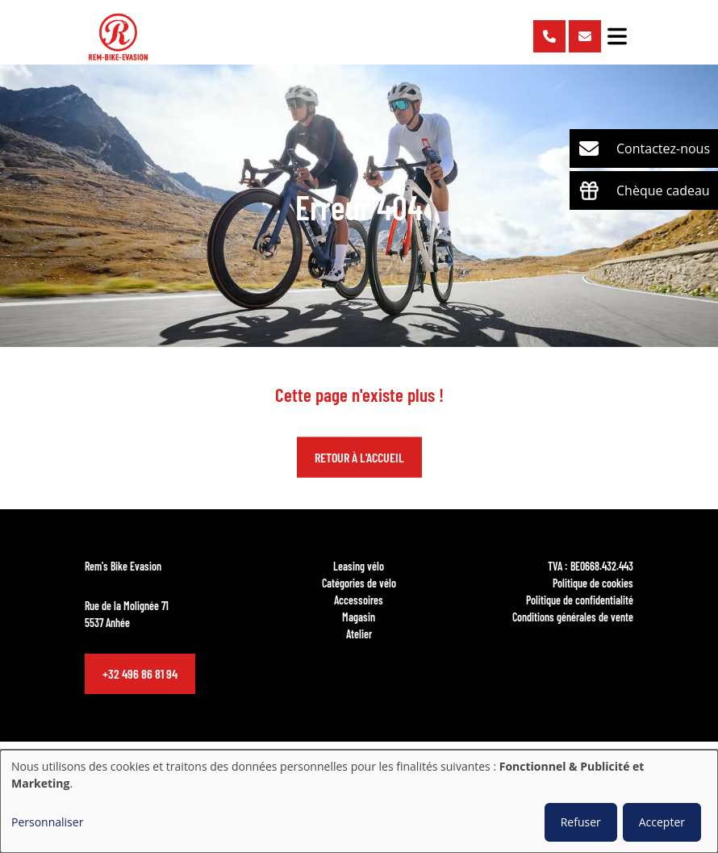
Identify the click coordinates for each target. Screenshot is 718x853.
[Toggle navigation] (617, 36)
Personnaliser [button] (47, 822)
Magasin (358, 616)
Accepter (662, 822)
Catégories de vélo (359, 582)
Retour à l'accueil (359, 457)
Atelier (359, 633)
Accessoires (358, 599)
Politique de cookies (593, 582)
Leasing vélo (358, 565)
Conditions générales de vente (572, 616)
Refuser (581, 822)
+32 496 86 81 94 (139, 673)
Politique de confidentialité (579, 599)
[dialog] (359, 801)
